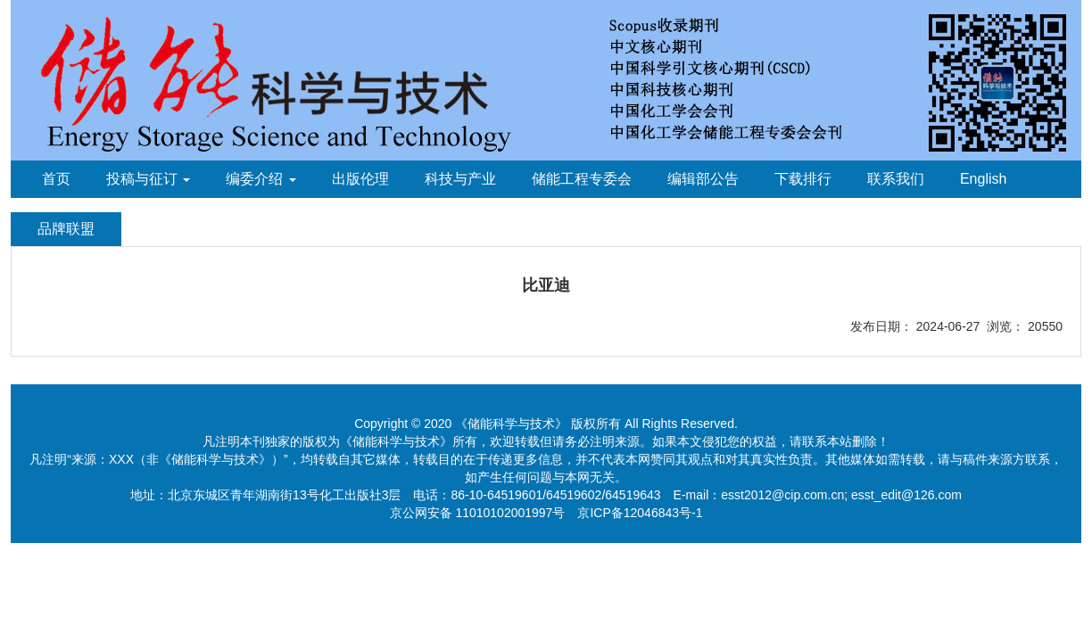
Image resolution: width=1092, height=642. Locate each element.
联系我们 (895, 178)
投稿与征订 (148, 178)
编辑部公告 (703, 178)
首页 (56, 178)
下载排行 (802, 178)
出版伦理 (360, 178)
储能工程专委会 (582, 178)
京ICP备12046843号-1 (639, 513)
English (983, 178)
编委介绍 (260, 178)
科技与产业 (460, 178)
